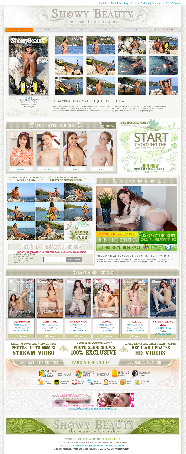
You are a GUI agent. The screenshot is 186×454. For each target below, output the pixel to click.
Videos (145, 3)
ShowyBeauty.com (120, 449)
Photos (135, 3)
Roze (101, 169)
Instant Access (19, 30)
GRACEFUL (135, 322)
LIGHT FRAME (50, 322)
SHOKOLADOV (136, 331)
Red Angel (48, 169)
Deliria (74, 169)
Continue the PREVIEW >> (166, 3)
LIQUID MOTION (22, 322)
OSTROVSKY (23, 331)
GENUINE (106, 322)
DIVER (29, 98)
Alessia (21, 169)
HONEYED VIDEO (78, 322)
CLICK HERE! (112, 439)
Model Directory (119, 3)
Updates (103, 3)
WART (51, 331)
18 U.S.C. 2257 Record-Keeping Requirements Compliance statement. (92, 446)
